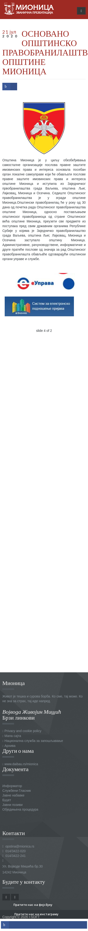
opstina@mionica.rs (19, 846)
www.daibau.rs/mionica (21, 764)
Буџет (6, 800)
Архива (9, 746)
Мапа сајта (12, 736)
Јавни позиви (12, 805)
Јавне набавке (13, 795)
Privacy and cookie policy (22, 731)
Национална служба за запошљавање (33, 741)
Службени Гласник (16, 790)
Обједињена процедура (20, 809)
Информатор (12, 786)
